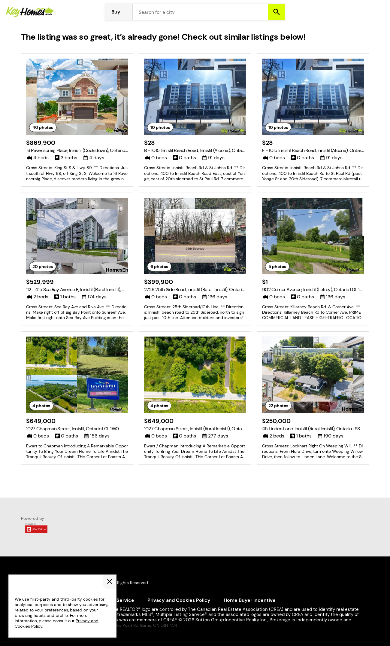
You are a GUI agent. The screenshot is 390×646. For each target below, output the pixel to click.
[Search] (276, 12)
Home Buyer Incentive (250, 600)
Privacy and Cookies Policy (178, 600)
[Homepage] (30, 12)
